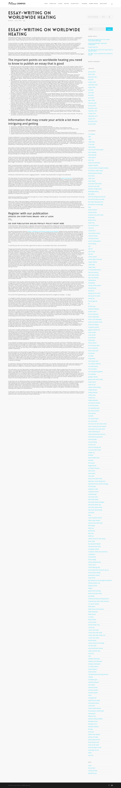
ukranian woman (93, 692)
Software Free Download (95, 661)
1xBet (89, 139)
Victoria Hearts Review (94, 708)
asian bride (91, 178)
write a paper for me (94, 739)
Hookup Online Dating (94, 387)
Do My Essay (91, 306)
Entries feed (91, 768)
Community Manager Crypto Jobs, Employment (97, 44)
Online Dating (92, 559)
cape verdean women (94, 233)
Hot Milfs (90, 416)
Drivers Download (93, 314)
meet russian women (94, 520)
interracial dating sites (94, 447)
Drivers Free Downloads (95, 319)
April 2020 (91, 98)
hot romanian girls (93, 418)
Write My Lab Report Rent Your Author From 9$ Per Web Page (99, 40)
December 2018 (92, 121)
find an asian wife (93, 350)
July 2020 (90, 90)
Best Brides (91, 194)
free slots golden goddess (95, 371)
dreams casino (92, 311)
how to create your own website (97, 426)
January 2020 (92, 105)
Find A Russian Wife (93, 345)
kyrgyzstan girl (92, 465)
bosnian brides (92, 212)
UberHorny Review (93, 682)
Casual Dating (92, 243)
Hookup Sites (92, 395)
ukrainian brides (93, 687)
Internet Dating (92, 442)
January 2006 (92, 124)
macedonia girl (92, 494)
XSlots (90, 752)
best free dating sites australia (96, 196)
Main (89, 515)
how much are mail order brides (97, 424)
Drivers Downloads (93, 317)
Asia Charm (91, 176)
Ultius (90, 695)
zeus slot (90, 755)
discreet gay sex (92, 301)
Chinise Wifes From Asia (95, 259)
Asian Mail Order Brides (95, 183)
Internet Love (92, 444)
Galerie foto (75, 4)
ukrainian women (93, 690)
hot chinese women (93, 411)
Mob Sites (91, 533)
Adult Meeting (92, 155)
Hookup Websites (93, 400)
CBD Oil (90, 249)
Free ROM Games (93, 366)
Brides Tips (91, 223)
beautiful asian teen (94, 186)
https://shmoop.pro (66, 178)
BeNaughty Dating (93, 191)
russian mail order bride (95, 632)
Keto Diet (90, 460)
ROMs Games (92, 614)
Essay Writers (92, 337)
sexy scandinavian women (95, 648)
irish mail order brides (94, 450)
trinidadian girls (92, 679)
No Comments (93, 17)
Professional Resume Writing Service (98, 598)
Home (46, 3)
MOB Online (91, 531)
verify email (91, 705)
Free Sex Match (92, 369)
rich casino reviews (93, 604)
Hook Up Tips (92, 384)
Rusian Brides (92, 619)
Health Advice (92, 382)
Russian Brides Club (94, 625)
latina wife (91, 476)
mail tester (91, 512)
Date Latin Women (93, 277)
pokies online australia (94, 591)
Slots (89, 656)
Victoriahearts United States (96, 711)
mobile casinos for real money (96, 538)
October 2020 (92, 82)
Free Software (92, 374)
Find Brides (91, 353)
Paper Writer (91, 578)
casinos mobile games (94, 241)
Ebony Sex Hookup (93, 324)
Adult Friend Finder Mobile (95, 149)
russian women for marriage (96, 643)
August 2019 (91, 118)
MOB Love (91, 528)
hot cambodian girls (93, 408)
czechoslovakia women (94, 270)
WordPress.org (92, 773)
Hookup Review (92, 390)
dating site (91, 290)
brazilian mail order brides (95, 215)
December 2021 (92, 77)
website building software (95, 719)
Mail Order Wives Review (95, 510)
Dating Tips (91, 298)
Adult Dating (91, 147)
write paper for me (93, 750)
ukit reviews (91, 685)
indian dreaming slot (94, 431)
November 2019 (92, 111)
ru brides (90, 617)
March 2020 (91, 100)
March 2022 (91, 74)
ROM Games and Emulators (96, 609)
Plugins (90, 588)
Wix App (90, 729)
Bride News (91, 217)
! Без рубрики (91, 134)
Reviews (66, 3)
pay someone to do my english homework (100, 580)
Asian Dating (91, 181)
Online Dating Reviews (94, 562)
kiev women (91, 463)
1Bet (89, 136)
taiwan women (92, 672)
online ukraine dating (94, 572)
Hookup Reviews (92, 392)
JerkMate (90, 455)
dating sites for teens (94, 296)
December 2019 (92, 108)
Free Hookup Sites (93, 361)
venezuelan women (93, 703)
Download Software (93, 309)
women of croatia (93, 737)
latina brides (91, 473)
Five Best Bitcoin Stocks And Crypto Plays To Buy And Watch (100, 50)
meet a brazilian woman (95, 518)
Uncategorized (92, 698)
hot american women (94, 403)
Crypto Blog (91, 264)
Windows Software (93, 726)
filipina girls (91, 340)
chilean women (92, 257)
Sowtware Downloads (94, 664)
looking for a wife (93, 489)
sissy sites (91, 653)
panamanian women (94, 575)
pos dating (91, 596)
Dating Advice (92, 280)
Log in (90, 765)
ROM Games (91, 606)
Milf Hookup (91, 525)
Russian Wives (92, 640)
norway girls (91, 554)
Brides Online (92, 220)
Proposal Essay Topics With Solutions (98, 601)
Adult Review (92, 157)
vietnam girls (92, 713)
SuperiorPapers (92, 669)
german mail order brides (95, 379)
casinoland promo (93, 238)
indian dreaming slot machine (96, 434)
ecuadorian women (93, 327)
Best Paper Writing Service (95, 202)
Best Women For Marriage (95, 204)
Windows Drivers (93, 721)
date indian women (93, 275)
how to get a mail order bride (96, 429)
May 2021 (91, 79)
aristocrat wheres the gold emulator (98, 168)
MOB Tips (91, 536)
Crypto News (91, 267)
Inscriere (84, 3)
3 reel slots (91, 144)
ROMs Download (93, 612)
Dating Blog (91, 283)
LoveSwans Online (93, 491)
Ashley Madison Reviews (95, 173)
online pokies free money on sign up (98, 570)
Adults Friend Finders (94, 163)
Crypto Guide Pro (93, 47)
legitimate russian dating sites (96, 481)
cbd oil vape (91, 251)
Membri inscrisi (93, 3)
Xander (11, 20)
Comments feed (92, 770)
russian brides (92, 622)
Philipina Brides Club (94, 583)
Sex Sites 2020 (92, 645)
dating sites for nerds (94, 293)
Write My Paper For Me (94, 747)
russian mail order (93, 630)
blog (24, 20)
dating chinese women (94, 285)
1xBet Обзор (91, 142)
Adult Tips (91, 160)
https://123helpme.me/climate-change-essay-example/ (43, 231)
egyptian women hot (94, 330)
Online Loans (92, 565)
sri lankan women (93, 666)
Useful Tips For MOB (94, 700)
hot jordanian (92, 413)
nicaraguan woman (93, 549)
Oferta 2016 (52, 3)
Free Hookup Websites (94, 364)
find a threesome (93, 348)
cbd (89, 246)
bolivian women (92, 210)
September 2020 (92, 85)
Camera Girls (92, 230)
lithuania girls (92, 486)
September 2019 (92, 116)
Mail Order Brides (93, 499)
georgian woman (93, 377)
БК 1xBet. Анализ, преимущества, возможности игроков (100, 54)
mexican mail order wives (95, 523)
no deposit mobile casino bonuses (97, 551)
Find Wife (91, 356)
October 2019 (92, 113)
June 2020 (91, 92)
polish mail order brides (95, 593)
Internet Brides (92, 439)
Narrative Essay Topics (94, 546)
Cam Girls (91, 228)
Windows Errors (92, 724)
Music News (91, 541)
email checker (92, 332)
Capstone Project (93, 236)
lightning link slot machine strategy (98, 484)
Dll (89, 303)
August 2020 (91, 87)
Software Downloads (94, 659)
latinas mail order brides (95, 478)
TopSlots (90, 677)
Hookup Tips (91, 397)
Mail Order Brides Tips (94, 504)
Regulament (103, 3)
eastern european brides (95, 322)
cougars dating (92, 262)
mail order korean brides (95, 507)
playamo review (92, 585)
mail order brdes (93, 497)
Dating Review (92, 288)
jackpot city (91, 452)
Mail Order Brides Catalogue (96, 502)
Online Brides (92, 557)
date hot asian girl (93, 272)
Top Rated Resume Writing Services (98, 674)
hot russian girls (92, 421)
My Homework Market (94, 544)
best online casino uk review (96, 199)
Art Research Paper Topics (95, 170)
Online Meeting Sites (94, 567)
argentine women (93, 165)
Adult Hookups (92, 152)
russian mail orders (93, 638)
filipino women (92, 343)
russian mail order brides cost (96, 635)
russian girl (91, 627)
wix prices (91, 732)
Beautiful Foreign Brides (95, 189)
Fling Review (91, 358)
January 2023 (92, 72)
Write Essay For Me (93, 742)
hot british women (93, 405)
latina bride (91, 471)
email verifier (92, 335)
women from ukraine (94, 734)
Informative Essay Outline (95, 437)
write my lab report (93, 745)
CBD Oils (90, 254)
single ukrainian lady (94, 651)
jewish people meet (93, 458)
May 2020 (91, 95)
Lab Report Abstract (93, 468)
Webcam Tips (92, 716)
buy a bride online (93, 225)
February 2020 (92, 103)
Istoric (60, 3)
